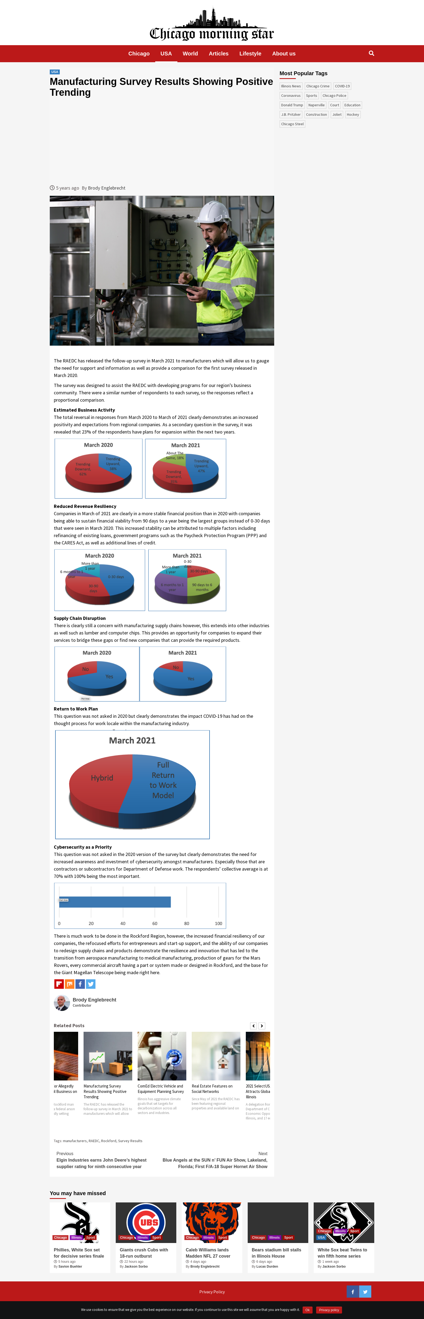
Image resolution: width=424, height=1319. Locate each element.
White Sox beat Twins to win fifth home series (342, 1253)
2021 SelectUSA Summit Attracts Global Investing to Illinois (269, 1091)
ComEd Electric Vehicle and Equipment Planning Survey (161, 1088)
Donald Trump (292, 105)
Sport (90, 1237)
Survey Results (130, 1140)
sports (311, 95)
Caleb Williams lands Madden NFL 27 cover (208, 1253)
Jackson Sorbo (136, 1266)
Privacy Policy (212, 1291)
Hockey (353, 114)
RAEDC (94, 1140)
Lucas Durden (267, 1266)
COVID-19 (342, 86)
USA (166, 54)
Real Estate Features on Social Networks (212, 1088)
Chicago (139, 54)
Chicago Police (334, 95)
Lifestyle (250, 54)
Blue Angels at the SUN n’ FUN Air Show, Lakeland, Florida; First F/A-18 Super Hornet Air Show (214, 1160)
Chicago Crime (318, 86)
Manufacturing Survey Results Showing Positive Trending (105, 1091)
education (352, 105)
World (190, 54)
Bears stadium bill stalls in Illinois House (276, 1253)
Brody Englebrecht (106, 188)
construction (316, 114)
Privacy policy (329, 1310)
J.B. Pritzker (291, 114)
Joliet (337, 114)
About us (284, 54)
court (334, 105)
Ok (308, 1310)
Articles (218, 54)
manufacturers (75, 1140)
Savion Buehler (70, 1266)
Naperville (317, 105)
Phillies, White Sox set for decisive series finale (79, 1253)
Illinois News (291, 86)
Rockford (108, 1140)
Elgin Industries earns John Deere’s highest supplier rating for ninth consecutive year (109, 1160)
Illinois (76, 1237)
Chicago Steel (292, 123)
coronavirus (291, 95)
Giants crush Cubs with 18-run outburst (144, 1253)
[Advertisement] (162, 141)
